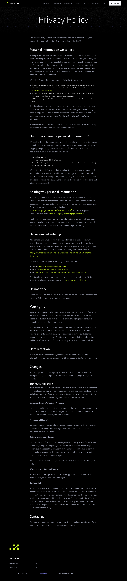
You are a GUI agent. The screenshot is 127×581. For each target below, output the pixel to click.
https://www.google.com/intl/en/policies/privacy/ (51, 210)
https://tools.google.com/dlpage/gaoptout (66, 213)
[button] (46, 3)
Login (103, 3)
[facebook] (19, 574)
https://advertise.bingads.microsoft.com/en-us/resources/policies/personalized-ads (61, 272)
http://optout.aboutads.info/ (74, 280)
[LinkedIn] (27, 574)
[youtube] (23, 574)
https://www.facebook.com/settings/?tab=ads (52, 266)
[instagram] (15, 574)
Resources (95, 3)
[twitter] (11, 574)
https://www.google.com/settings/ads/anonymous (52, 269)
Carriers (77, 3)
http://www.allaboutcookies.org (42, 90)
